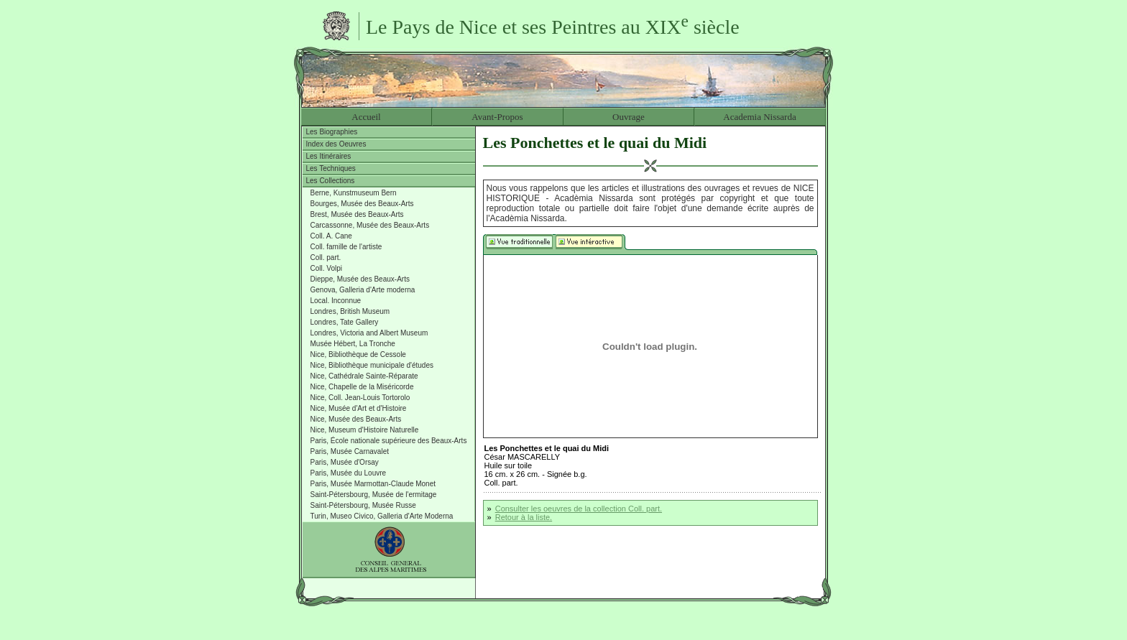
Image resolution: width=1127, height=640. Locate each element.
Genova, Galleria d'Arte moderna (362, 290)
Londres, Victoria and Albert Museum (369, 333)
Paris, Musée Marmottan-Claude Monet (373, 484)
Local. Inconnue (336, 301)
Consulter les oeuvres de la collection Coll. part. (578, 508)
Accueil (365, 116)
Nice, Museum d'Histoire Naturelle (364, 430)
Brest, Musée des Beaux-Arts (357, 214)
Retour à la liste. (523, 517)
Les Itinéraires (328, 156)
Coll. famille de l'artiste (346, 247)
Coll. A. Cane (331, 236)
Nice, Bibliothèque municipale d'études (371, 365)
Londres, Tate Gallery (344, 322)
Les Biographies (332, 132)
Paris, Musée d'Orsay (344, 462)
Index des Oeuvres (336, 144)
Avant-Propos (497, 116)
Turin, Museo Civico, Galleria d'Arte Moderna (382, 516)
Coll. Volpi (326, 268)
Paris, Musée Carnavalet (350, 451)
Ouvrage (628, 116)
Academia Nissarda (759, 116)
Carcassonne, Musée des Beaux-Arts (370, 225)
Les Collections (330, 181)
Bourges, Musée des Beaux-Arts (362, 204)
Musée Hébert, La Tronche (352, 344)
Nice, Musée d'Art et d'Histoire (358, 408)
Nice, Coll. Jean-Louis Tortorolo (360, 398)
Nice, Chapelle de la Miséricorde (362, 387)
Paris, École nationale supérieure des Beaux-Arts (388, 441)
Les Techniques (331, 168)
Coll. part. (325, 257)
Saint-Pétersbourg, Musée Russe (363, 505)
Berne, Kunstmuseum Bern (353, 193)
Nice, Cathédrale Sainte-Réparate (364, 376)
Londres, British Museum (350, 311)
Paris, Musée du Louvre (348, 473)
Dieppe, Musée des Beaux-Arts (360, 279)
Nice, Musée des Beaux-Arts (356, 419)
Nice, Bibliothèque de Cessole (358, 354)
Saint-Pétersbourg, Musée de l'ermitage (373, 494)
